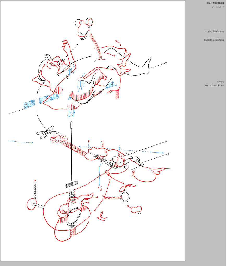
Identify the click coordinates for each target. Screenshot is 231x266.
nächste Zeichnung (214, 39)
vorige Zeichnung (214, 31)
